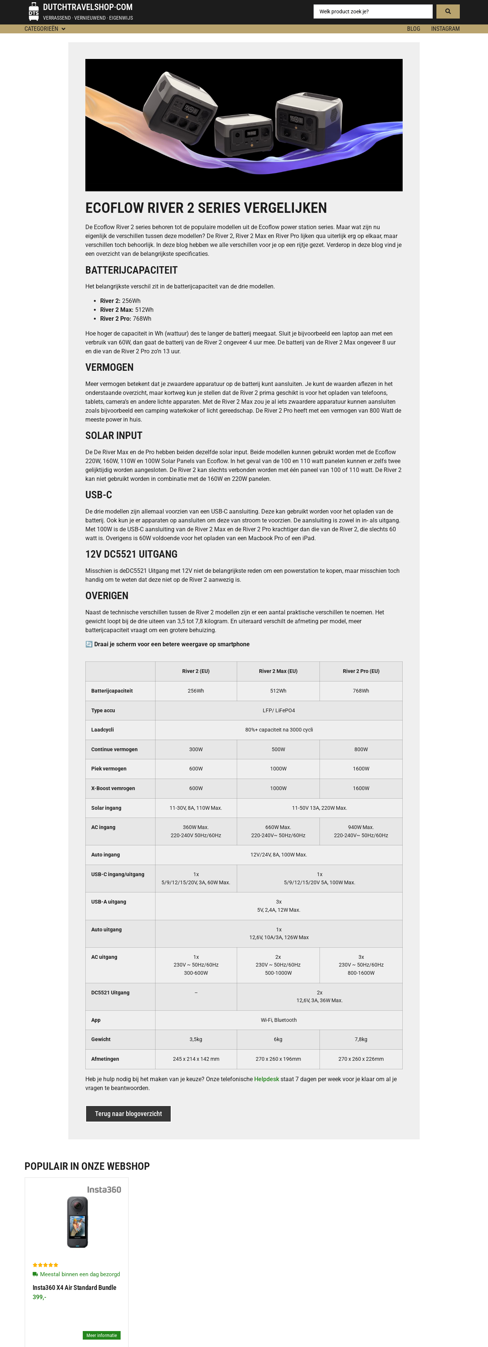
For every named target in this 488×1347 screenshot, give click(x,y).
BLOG (413, 28)
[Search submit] (448, 11)
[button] (45, 28)
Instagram (445, 28)
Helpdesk (266, 1079)
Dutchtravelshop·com (87, 7)
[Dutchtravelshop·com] (33, 11)
